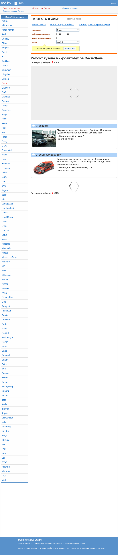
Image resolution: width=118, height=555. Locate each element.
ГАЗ (4, 449)
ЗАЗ (4, 453)
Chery (5, 65)
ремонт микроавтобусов (62, 24)
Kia (3, 199)
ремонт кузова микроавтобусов (94, 24)
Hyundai (6, 168)
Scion (4, 364)
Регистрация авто (70, 8)
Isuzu (4, 177)
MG (3, 266)
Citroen (5, 79)
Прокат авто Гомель (41, 8)
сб (60, 34)
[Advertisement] (59, 509)
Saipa (4, 351)
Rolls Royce (7, 337)
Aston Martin (8, 30)
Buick (4, 52)
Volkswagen (7, 417)
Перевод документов (11, 8)
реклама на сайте (24, 543)
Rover (5, 342)
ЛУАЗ (4, 462)
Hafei (4, 154)
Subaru (5, 391)
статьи (82, 543)
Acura (5, 21)
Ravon (5, 328)
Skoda (5, 377)
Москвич (6, 471)
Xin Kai (5, 431)
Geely (5, 141)
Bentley (5, 39)
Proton (5, 324)
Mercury (6, 261)
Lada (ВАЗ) (7, 203)
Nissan (5, 284)
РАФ (4, 475)
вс (68, 34)
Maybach (6, 248)
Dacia (4, 83)
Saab (4, 346)
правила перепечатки (53, 543)
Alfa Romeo (7, 25)
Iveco (4, 181)
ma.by (6, 3)
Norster (5, 288)
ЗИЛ (4, 458)
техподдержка (38, 543)
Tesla (4, 404)
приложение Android (71, 543)
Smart (5, 382)
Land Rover (7, 217)
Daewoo (6, 88)
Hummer (6, 163)
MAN (4, 239)
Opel (4, 302)
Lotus (4, 235)
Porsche (6, 319)
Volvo (4, 422)
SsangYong (7, 386)
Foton (4, 137)
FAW (4, 119)
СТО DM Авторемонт (48, 155)
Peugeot (6, 306)
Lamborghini (8, 208)
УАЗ (4, 480)
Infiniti (5, 172)
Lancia (5, 212)
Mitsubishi (6, 275)
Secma (5, 373)
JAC (4, 186)
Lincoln (5, 230)
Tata (4, 400)
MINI (4, 270)
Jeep (4, 195)
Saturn (5, 360)
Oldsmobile (7, 297)
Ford (4, 132)
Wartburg (6, 426)
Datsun (5, 101)
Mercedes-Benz (9, 257)
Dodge (5, 105)
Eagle (4, 114)
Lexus (5, 221)
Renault (5, 333)
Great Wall (7, 150)
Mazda (5, 253)
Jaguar (5, 190)
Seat (4, 368)
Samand (6, 355)
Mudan (5, 279)
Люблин (6, 467)
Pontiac (5, 315)
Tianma (5, 409)
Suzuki (5, 395)
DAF (4, 92)
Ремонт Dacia (39, 24)
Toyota (5, 413)
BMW (4, 43)
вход (113, 3)
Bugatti (5, 47)
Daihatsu (6, 96)
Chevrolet (6, 70)
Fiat (3, 128)
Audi (4, 34)
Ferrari (5, 123)
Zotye (4, 435)
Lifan (4, 226)
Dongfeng (6, 110)
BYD (4, 56)
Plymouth (6, 310)
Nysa (4, 293)
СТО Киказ (41, 126)
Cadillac (6, 61)
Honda (5, 159)
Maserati (6, 244)
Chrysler (6, 74)
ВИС (4, 444)
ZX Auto (6, 440)
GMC (4, 146)
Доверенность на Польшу (13, 11)
